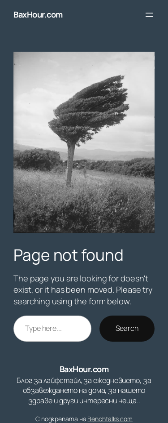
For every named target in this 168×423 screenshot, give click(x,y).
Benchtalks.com (110, 418)
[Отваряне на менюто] (149, 14)
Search (127, 328)
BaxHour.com (38, 14)
